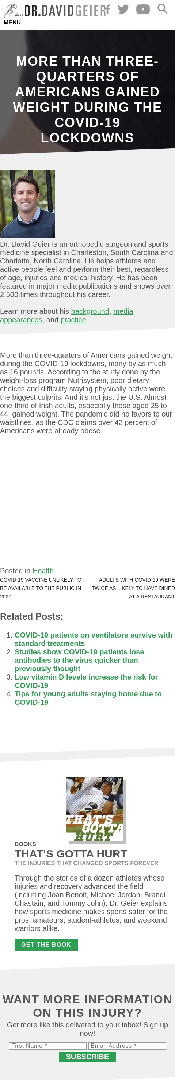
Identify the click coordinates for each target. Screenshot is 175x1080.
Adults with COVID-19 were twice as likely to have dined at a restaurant (133, 588)
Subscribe (87, 1057)
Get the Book (46, 945)
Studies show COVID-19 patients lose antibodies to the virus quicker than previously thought (79, 660)
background (90, 311)
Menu (12, 22)
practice (73, 320)
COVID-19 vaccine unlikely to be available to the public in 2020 (40, 588)
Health (43, 571)
